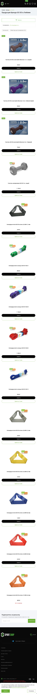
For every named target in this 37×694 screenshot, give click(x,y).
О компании (3, 647)
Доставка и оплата (4, 653)
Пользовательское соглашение (6, 665)
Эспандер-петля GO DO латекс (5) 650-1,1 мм (18, 224)
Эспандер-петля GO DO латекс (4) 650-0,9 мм (18, 554)
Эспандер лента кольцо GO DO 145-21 (18, 265)
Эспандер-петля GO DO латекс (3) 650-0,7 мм (18, 471)
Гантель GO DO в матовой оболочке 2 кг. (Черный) (18, 142)
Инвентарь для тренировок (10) (18, 30)
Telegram (18, 641)
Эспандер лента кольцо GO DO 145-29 (18, 306)
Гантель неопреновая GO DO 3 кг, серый (18, 183)
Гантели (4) (5, 30)
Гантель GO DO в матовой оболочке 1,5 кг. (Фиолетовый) (18, 101)
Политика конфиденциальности (6, 662)
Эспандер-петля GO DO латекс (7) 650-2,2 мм (18, 595)
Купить (18, 68)
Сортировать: (6, 25)
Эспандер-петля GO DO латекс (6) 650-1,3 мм (18, 430)
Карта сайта (3, 671)
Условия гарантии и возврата (6, 650)
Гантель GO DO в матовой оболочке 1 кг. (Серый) (18, 59)
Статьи (2, 656)
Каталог (33, 635)
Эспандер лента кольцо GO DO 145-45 (18, 348)
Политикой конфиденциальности (19, 687)
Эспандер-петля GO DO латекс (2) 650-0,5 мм (18, 512)
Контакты (3, 659)
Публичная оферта (4, 668)
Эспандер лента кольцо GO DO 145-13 (18, 389)
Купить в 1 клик (18, 71)
